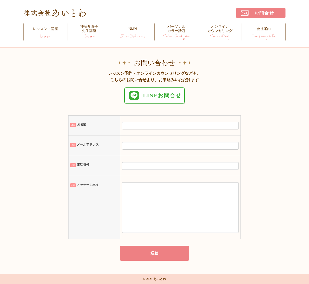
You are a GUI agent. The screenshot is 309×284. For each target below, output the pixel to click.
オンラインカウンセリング (219, 29)
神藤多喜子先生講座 (89, 29)
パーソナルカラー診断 (176, 29)
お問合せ (264, 13)
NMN (133, 29)
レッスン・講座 (45, 29)
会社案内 (263, 29)
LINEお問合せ (162, 95)
